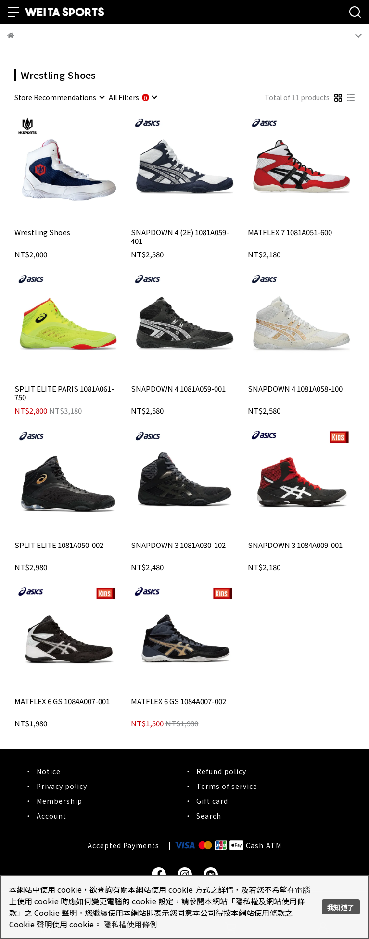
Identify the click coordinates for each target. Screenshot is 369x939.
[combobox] (59, 97)
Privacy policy (62, 786)
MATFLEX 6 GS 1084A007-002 (178, 701)
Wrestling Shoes (42, 232)
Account (51, 816)
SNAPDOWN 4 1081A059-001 (178, 388)
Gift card (212, 801)
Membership (59, 801)
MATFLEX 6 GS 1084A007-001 (62, 701)
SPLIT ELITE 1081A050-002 (58, 545)
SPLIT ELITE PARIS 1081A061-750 (64, 393)
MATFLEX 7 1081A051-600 (290, 232)
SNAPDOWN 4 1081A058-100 (295, 388)
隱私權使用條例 (130, 924)
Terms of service (226, 786)
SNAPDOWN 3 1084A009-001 (295, 545)
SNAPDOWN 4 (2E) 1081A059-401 (180, 236)
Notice (49, 771)
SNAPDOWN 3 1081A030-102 (178, 545)
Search (208, 816)
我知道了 (340, 907)
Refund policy (221, 771)
